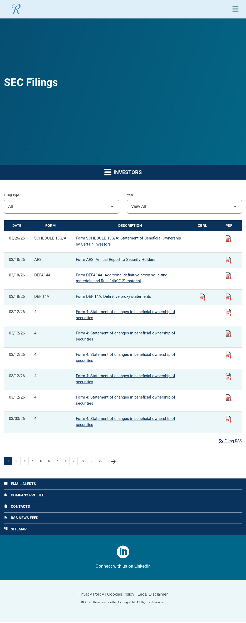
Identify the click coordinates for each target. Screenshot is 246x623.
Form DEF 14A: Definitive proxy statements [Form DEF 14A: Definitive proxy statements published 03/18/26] (113, 296)
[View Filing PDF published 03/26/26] (228, 238)
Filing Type (11, 195)
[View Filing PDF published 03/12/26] (228, 312)
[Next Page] (113, 461)
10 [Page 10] (84, 461)
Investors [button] (123, 171)
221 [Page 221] (102, 461)
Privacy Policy (90, 595)
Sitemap (15, 530)
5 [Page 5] (42, 461)
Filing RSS (230, 441)
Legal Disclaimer (153, 595)
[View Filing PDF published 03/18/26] (228, 260)
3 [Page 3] (26, 461)
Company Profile (24, 495)
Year (130, 195)
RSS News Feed (21, 518)
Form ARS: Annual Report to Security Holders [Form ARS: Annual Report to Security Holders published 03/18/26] (115, 259)
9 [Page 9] (75, 461)
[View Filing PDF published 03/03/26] (228, 419)
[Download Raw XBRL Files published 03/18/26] (202, 297)
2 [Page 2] (18, 461)
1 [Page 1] (9, 461)
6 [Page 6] (50, 461)
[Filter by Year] (184, 207)
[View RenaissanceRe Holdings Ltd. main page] (16, 9)
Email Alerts (20, 484)
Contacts (17, 507)
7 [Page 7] (58, 461)
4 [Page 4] (34, 461)
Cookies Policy (121, 595)
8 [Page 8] (67, 461)
